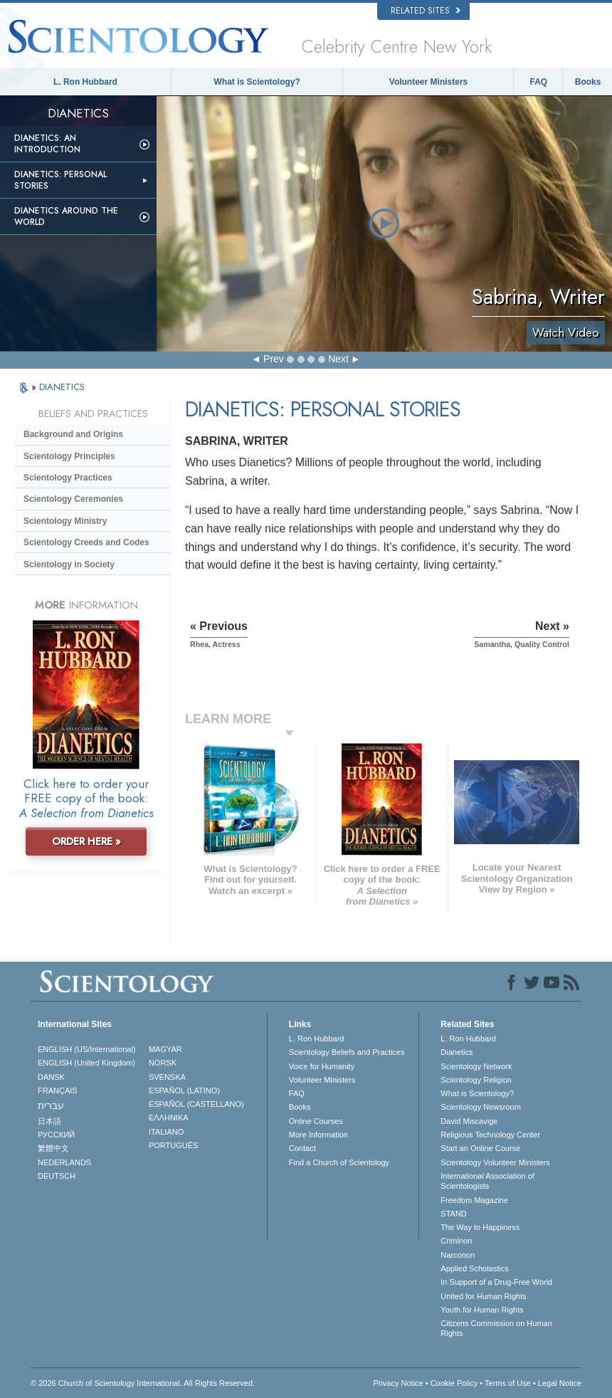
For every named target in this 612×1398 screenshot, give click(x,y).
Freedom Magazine (474, 1200)
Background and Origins (73, 434)
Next (338, 358)
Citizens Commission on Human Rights (496, 1328)
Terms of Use (508, 1383)
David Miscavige (468, 1121)
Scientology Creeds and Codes (86, 542)
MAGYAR (165, 1049)
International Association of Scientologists (487, 1181)
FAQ (538, 82)
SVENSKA (167, 1077)
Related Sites (425, 10)
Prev (273, 358)
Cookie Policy (454, 1383)
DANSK (51, 1077)
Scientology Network (476, 1066)
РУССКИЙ (56, 1134)
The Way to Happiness (479, 1227)
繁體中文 (53, 1148)
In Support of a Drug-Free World (496, 1282)
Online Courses (316, 1121)
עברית (51, 1105)
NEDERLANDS (64, 1162)
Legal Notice (559, 1383)
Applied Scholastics (474, 1268)
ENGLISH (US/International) (87, 1049)
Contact (302, 1148)
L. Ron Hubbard (85, 82)
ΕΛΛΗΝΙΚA (169, 1117)
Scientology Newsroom (480, 1107)
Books (588, 82)
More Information (318, 1134)
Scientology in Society (69, 564)
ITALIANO (166, 1132)
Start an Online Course (480, 1148)
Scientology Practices (67, 478)
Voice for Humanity (321, 1066)
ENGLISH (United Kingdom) (86, 1062)
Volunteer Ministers (428, 82)
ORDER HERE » (86, 841)
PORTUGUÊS (173, 1145)
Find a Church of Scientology (339, 1162)
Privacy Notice (398, 1383)
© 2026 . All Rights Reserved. (143, 1383)
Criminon (456, 1240)
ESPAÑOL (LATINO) (184, 1090)
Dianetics (456, 1052)
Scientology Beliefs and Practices (347, 1052)
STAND (453, 1213)
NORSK (162, 1062)
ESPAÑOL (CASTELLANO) (196, 1104)
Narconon (457, 1255)
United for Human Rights (483, 1296)
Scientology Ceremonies (73, 499)
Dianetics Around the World (66, 216)
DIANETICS (62, 387)
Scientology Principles (69, 456)
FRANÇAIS (58, 1090)
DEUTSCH (56, 1176)
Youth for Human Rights (481, 1309)
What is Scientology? (257, 82)
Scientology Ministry (65, 521)
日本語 (49, 1121)
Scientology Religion (476, 1080)
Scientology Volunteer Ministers (494, 1162)
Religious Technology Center (490, 1134)
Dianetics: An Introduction (47, 144)
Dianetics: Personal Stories (60, 180)
